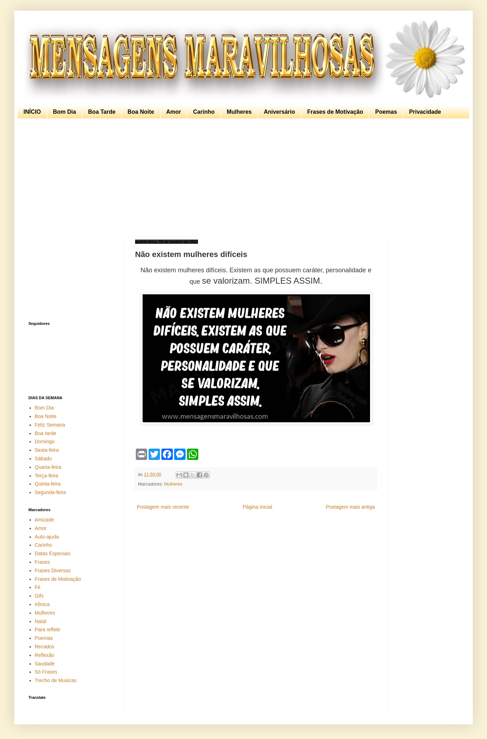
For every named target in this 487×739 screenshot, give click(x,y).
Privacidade (425, 112)
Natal (41, 621)
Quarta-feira (48, 467)
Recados (44, 646)
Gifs (39, 596)
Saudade (45, 663)
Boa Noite (141, 112)
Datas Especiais (52, 553)
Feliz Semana (50, 425)
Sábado (43, 458)
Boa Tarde (102, 112)
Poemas (386, 112)
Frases (42, 562)
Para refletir (47, 629)
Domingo (45, 441)
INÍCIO (32, 112)
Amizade (44, 520)
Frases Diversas (53, 570)
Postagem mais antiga (350, 507)
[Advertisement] (241, 179)
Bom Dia (64, 112)
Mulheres (239, 112)
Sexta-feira (47, 450)
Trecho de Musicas (56, 680)
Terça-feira (46, 475)
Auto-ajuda (47, 537)
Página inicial (257, 507)
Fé (38, 587)
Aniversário (279, 112)
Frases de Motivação (335, 112)
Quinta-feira (48, 484)
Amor (173, 112)
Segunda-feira (50, 492)
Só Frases (46, 672)
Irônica (42, 604)
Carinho (203, 112)
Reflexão (44, 655)
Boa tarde (46, 433)
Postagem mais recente (163, 507)
